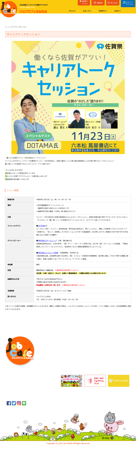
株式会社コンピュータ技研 (48, 252)
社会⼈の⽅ (87, 11)
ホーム (7, 27)
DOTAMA (41, 225)
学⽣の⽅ (72, 11)
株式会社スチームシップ (47, 240)
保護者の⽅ (102, 11)
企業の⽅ (117, 11)
